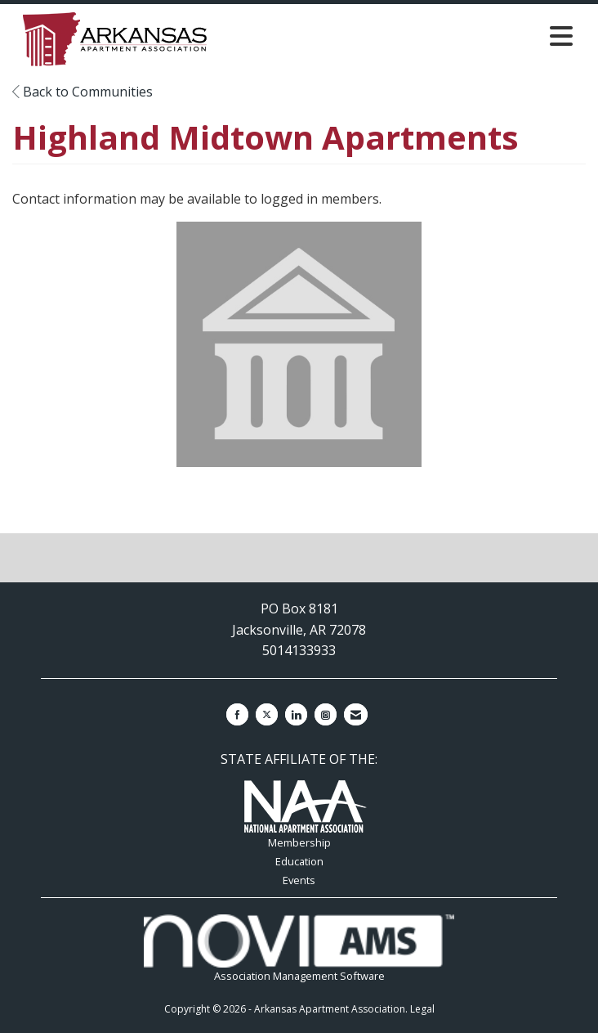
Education (299, 861)
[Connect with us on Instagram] (326, 714)
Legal (422, 1009)
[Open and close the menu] (410, 35)
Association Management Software (298, 948)
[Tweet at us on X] (267, 714)
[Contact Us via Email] (356, 714)
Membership (299, 842)
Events (299, 880)
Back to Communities (82, 92)
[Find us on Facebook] (237, 714)
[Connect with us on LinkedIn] (296, 714)
